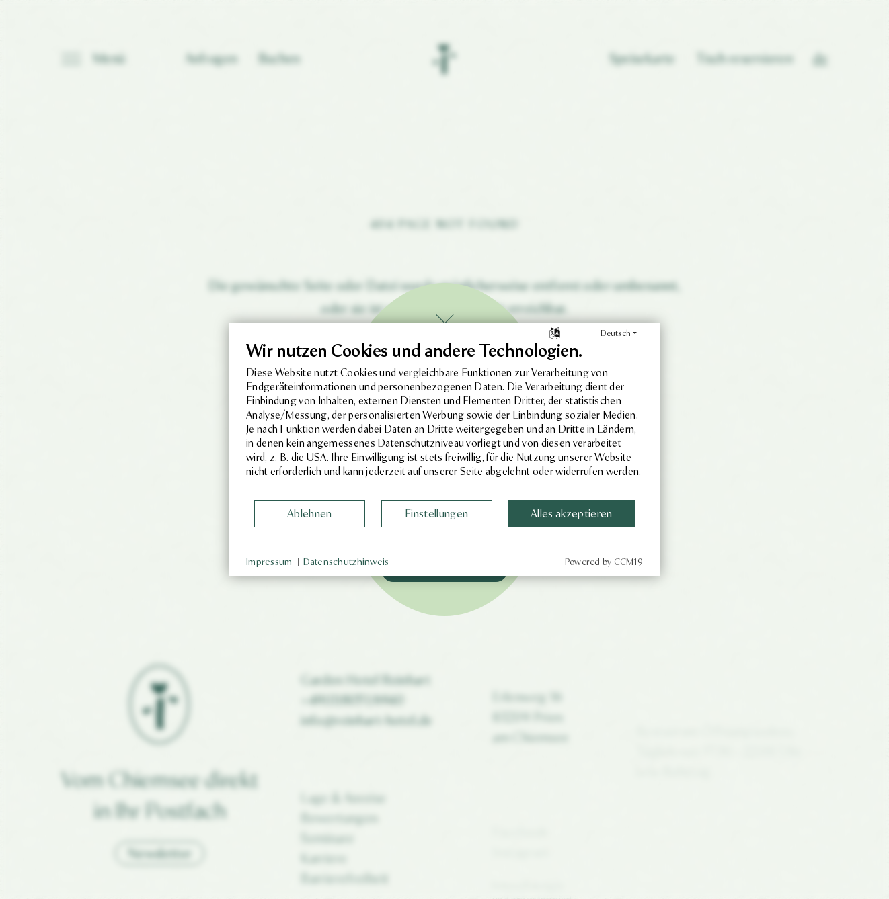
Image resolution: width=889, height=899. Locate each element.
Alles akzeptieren (571, 513)
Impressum (269, 562)
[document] (444, 420)
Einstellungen (436, 513)
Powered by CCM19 (604, 562)
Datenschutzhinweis (346, 562)
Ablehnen (309, 513)
